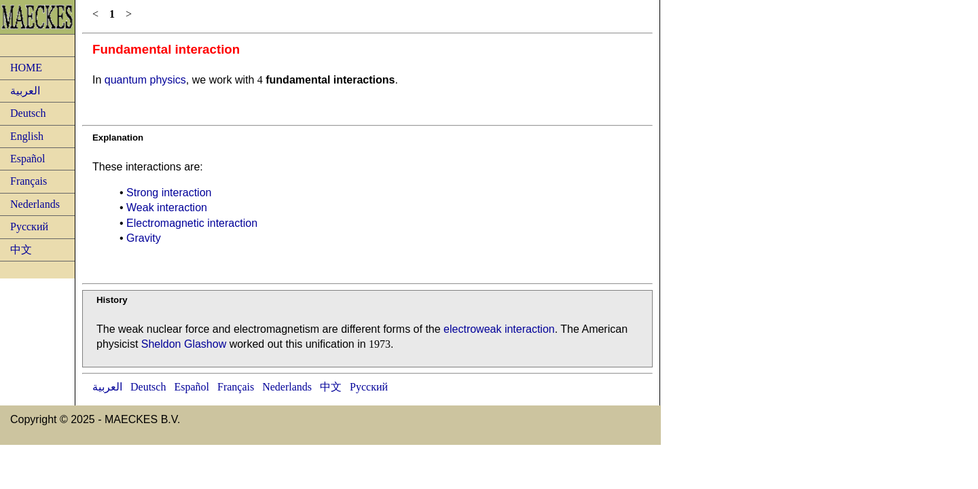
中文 (21, 249)
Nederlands (35, 204)
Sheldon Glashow (183, 344)
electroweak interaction (499, 329)
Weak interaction (166, 207)
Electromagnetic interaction (191, 223)
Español (28, 158)
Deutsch (28, 113)
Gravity (143, 238)
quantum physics (145, 80)
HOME (26, 67)
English (26, 136)
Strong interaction (168, 192)
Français (28, 181)
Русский (29, 226)
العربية (25, 90)
